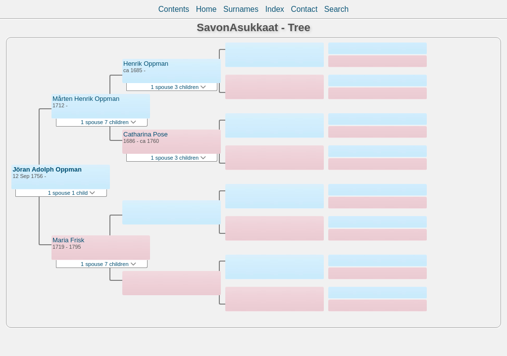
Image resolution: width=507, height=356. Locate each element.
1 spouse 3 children (178, 87)
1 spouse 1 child (72, 193)
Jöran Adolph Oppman (47, 169)
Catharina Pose (145, 134)
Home (206, 9)
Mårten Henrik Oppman (85, 98)
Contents (173, 9)
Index (274, 9)
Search (336, 9)
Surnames (240, 9)
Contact (304, 9)
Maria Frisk (68, 240)
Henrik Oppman (145, 63)
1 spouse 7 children (108, 122)
